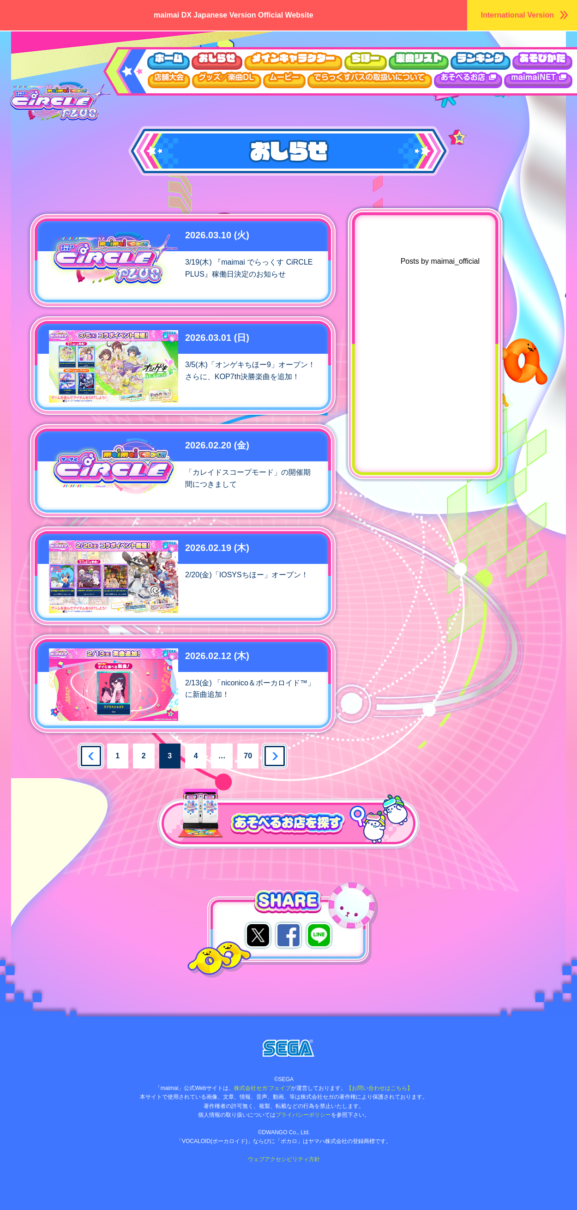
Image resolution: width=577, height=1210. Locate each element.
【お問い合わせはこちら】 (379, 1088)
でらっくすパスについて (369, 80)
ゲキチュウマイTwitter (443, 533)
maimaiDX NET (538, 80)
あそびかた (542, 61)
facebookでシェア (288, 935)
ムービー (284, 80)
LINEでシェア (319, 935)
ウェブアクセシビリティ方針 (284, 1159)
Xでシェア (258, 935)
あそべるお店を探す (189, 794)
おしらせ (217, 61)
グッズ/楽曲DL (226, 80)
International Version (517, 15)
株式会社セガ (288, 1048)
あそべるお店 (468, 80)
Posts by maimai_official (440, 261)
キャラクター (293, 61)
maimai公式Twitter (443, 508)
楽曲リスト (419, 61)
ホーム (168, 61)
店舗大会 (169, 80)
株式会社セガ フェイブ (262, 1088)
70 (248, 756)
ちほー (365, 61)
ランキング (481, 61)
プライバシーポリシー (303, 1115)
